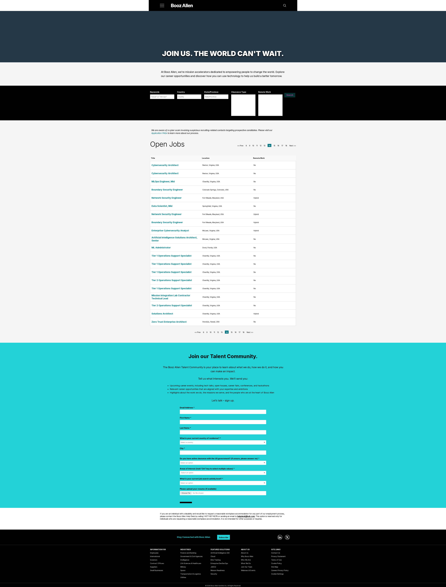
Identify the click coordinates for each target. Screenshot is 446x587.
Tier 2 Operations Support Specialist (167, 280)
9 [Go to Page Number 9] (249, 146)
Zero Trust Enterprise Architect (165, 320)
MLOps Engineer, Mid (160, 182)
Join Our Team (246, 565)
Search (290, 96)
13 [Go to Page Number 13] (264, 146)
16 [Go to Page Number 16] (278, 146)
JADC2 (213, 565)
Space (182, 569)
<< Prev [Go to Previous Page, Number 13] (240, 146)
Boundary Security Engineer (163, 190)
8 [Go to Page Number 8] (246, 146)
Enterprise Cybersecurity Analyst (166, 231)
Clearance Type (238, 92)
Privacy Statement (278, 555)
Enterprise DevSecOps (219, 562)
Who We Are (246, 558)
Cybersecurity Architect (162, 165)
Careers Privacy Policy (279, 569)
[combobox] (162, 96)
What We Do (246, 562)
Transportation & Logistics (190, 572)
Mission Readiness (218, 569)
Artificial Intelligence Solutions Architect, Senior (172, 239)
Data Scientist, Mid (160, 206)
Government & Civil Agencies (191, 555)
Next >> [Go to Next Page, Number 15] (292, 146)
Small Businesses (156, 569)
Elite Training (216, 558)
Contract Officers (157, 562)
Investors (153, 558)
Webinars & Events (248, 569)
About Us (244, 551)
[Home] (182, 5)
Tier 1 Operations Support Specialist (167, 255)
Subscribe (223, 536)
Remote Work (264, 92)
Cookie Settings (277, 572)
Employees (154, 551)
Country (181, 92)
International (155, 555)
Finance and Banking (188, 551)
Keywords (154, 92)
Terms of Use (276, 558)
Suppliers (153, 565)
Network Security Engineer (163, 198)
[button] (284, 5)
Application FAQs (159, 133)
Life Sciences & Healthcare (190, 562)
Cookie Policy (276, 562)
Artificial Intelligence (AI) (220, 551)
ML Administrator (159, 247)
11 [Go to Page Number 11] (257, 146)
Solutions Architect (160, 312)
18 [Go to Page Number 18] (286, 146)
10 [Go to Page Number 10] (253, 146)
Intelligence (184, 558)
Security (214, 572)
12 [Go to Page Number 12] (260, 146)
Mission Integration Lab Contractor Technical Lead (173, 296)
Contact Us (275, 551)
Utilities (183, 576)
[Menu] (162, 5)
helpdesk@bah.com (246, 515)
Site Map (274, 565)
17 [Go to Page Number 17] (282, 146)
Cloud (213, 555)
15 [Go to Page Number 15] (274, 146)
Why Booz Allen (247, 555)
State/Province (211, 92)
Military (183, 565)
